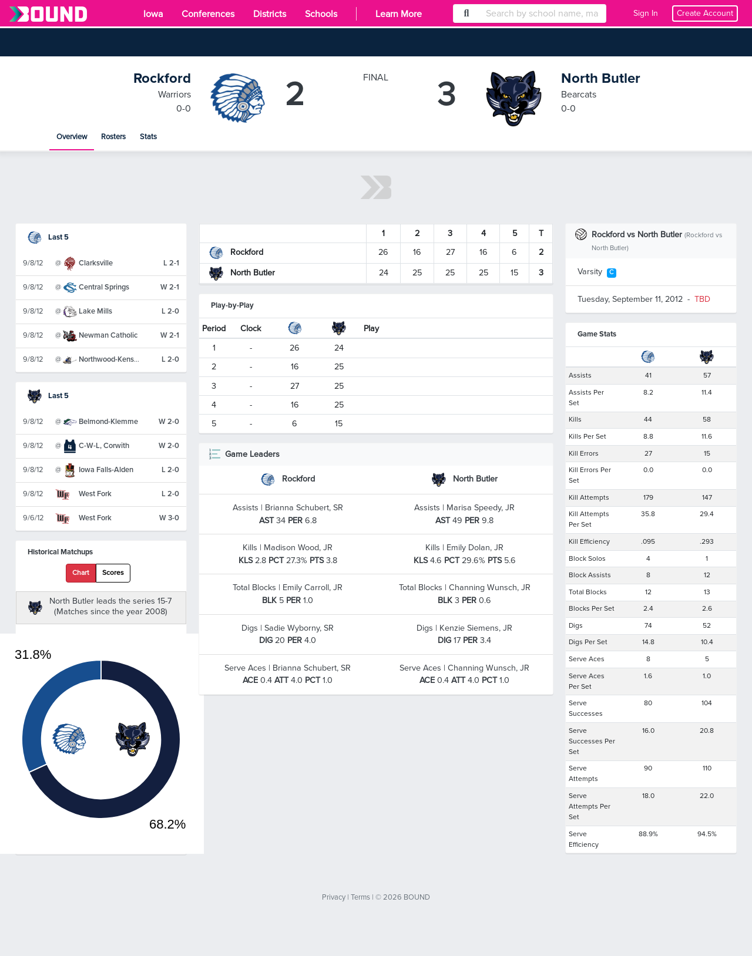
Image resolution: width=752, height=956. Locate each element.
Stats (148, 137)
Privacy (333, 897)
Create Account (705, 13)
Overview (71, 137)
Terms (360, 897)
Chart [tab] (80, 572)
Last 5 (48, 237)
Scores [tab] (113, 572)
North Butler (600, 78)
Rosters (113, 137)
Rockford (162, 78)
